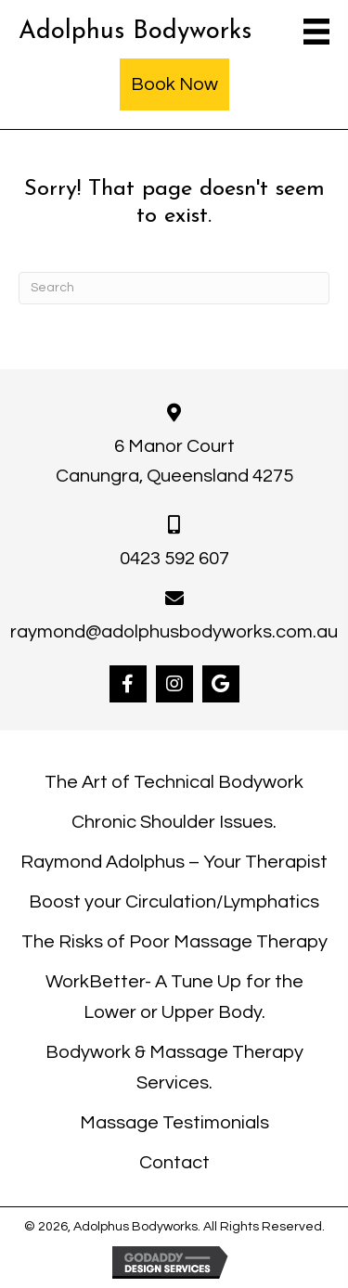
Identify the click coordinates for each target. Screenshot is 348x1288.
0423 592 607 (174, 558)
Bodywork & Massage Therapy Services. (174, 1067)
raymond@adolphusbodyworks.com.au (174, 632)
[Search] (174, 288)
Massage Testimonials (174, 1123)
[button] (128, 683)
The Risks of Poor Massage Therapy (174, 942)
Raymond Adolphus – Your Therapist (174, 862)
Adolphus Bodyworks (135, 32)
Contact (174, 1162)
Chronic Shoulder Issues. (174, 822)
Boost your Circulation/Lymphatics (174, 902)
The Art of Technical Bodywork (174, 782)
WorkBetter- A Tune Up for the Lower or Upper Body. (174, 997)
